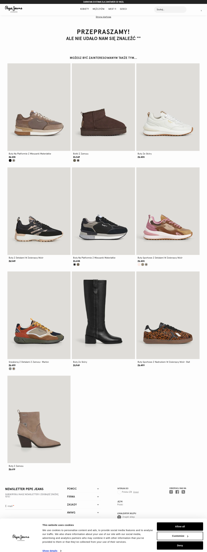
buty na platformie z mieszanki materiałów (30, 154)
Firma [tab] (71, 496)
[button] (39, 107)
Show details (49, 545)
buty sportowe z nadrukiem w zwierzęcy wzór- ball (164, 362)
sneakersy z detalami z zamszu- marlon (29, 362)
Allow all (180, 521)
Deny (180, 540)
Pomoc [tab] (72, 488)
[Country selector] (128, 490)
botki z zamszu (80, 154)
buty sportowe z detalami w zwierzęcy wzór (160, 258)
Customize (180, 530)
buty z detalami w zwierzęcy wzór (26, 258)
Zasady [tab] (72, 504)
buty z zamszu (16, 466)
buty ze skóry (145, 154)
